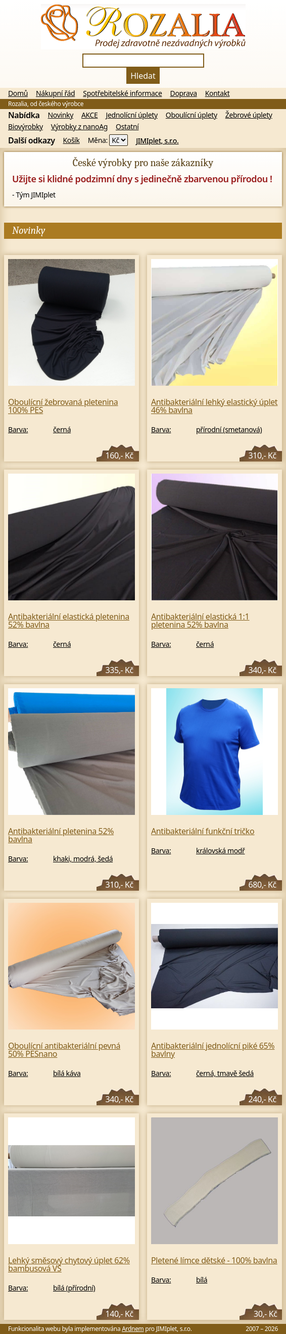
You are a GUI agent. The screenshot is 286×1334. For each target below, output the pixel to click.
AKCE (89, 115)
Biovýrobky (25, 126)
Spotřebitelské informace (122, 93)
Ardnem (133, 1328)
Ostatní (127, 126)
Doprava (183, 93)
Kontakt (217, 93)
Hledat (143, 75)
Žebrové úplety (248, 115)
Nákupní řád (55, 93)
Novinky (60, 115)
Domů (18, 93)
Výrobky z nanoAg (79, 126)
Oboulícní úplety (191, 115)
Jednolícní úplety (132, 115)
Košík (71, 140)
